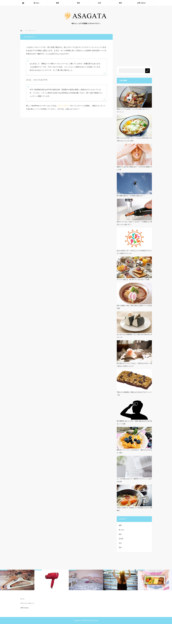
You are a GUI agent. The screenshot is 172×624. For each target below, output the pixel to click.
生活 (99, 3)
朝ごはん (36, 3)
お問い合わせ (141, 3)
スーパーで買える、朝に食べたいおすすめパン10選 (133, 279)
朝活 (120, 3)
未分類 (121, 538)
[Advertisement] (134, 48)
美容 (78, 3)
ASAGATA (84, 620)
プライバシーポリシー (27, 603)
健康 (57, 3)
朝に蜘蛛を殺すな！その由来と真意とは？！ (131, 196)
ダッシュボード (63, 106)
